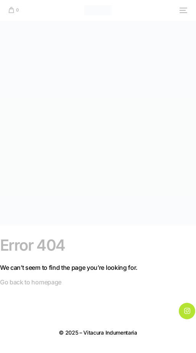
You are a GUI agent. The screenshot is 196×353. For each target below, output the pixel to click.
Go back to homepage (31, 282)
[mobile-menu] (182, 10)
